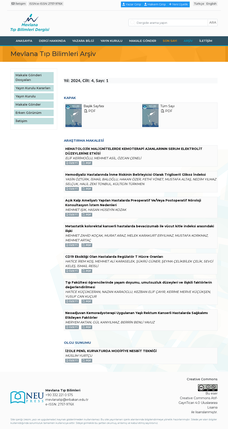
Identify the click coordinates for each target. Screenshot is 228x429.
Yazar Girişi (131, 4)
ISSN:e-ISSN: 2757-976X (46, 3)
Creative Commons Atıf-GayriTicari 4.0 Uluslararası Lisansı (198, 402)
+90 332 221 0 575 (59, 395)
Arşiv (188, 40)
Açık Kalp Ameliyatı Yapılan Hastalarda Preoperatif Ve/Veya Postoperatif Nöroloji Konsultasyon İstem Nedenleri (133, 202)
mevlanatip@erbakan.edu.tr (66, 400)
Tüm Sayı (158, 115)
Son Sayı (170, 40)
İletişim (19, 3)
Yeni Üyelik (178, 4)
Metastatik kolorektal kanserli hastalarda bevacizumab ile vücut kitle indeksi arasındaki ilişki (139, 228)
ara (212, 22)
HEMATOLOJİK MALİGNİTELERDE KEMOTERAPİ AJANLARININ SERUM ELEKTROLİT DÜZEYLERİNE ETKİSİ (133, 151)
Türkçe (199, 3)
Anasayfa (24, 40)
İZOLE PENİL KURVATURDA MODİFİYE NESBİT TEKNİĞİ (111, 351)
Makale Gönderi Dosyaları (29, 77)
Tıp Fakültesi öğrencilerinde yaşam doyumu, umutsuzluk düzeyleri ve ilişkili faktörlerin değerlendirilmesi (138, 284)
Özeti (72, 163)
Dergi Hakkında (52, 40)
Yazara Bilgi (83, 40)
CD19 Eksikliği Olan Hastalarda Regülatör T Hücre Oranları (114, 257)
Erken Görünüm (28, 113)
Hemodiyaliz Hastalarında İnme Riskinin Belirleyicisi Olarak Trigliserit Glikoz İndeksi (135, 175)
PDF (87, 163)
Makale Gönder (142, 40)
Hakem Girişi (155, 4)
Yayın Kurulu (111, 40)
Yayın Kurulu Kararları (33, 88)
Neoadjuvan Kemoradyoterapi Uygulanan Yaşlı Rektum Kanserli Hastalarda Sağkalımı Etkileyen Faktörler (136, 315)
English (211, 3)
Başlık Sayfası (84, 115)
